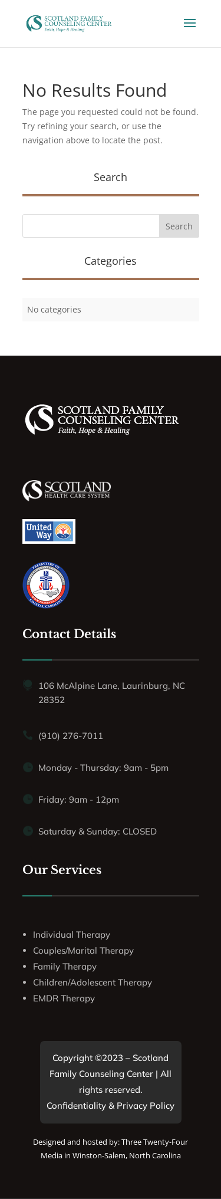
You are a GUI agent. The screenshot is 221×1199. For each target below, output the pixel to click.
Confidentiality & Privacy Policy (110, 1105)
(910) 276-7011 (70, 735)
